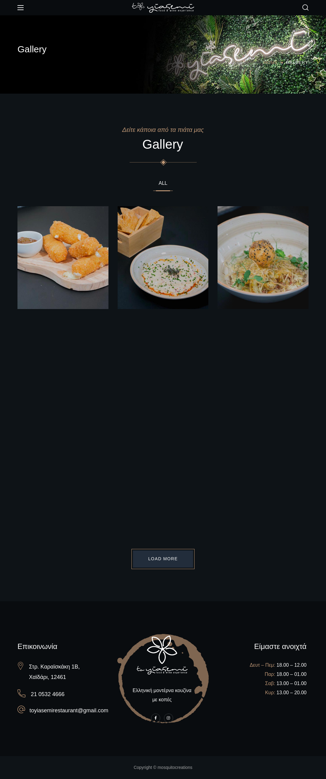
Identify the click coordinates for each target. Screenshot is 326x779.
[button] (305, 7)
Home (270, 62)
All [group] (163, 183)
